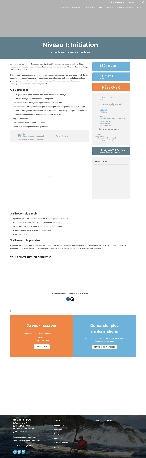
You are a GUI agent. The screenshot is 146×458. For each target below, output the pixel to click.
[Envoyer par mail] (72, 299)
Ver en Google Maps (23, 446)
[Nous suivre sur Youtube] (23, 452)
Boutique (110, 8)
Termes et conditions (103, 421)
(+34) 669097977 (119, 2)
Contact (139, 8)
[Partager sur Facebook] (68, 299)
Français (133, 2)
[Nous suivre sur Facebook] (141, 2)
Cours (100, 8)
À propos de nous (125, 8)
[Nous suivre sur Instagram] (143, 2)
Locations (90, 8)
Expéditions (77, 8)
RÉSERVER (111, 87)
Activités (64, 8)
